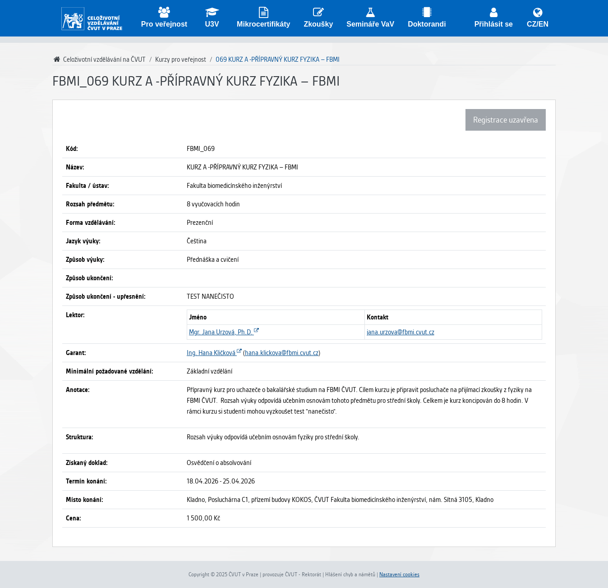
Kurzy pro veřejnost (180, 59)
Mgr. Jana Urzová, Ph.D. (224, 332)
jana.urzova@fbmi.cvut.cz (400, 332)
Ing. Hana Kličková (214, 353)
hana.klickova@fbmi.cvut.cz (281, 353)
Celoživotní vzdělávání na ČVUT (99, 59)
